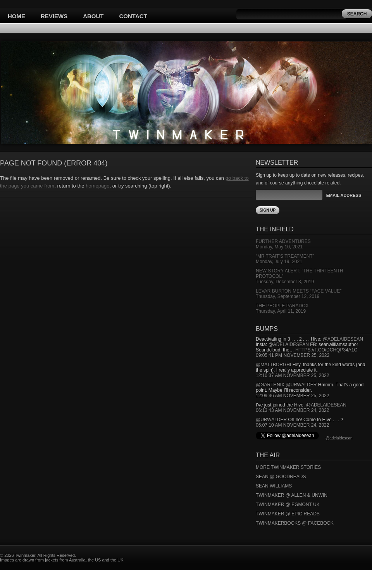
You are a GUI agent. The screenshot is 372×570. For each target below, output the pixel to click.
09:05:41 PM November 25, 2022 (292, 355)
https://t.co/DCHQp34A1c (326, 350)
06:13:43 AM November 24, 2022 (292, 410)
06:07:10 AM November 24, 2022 (292, 425)
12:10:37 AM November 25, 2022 (292, 375)
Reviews (54, 16)
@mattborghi (273, 364)
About (93, 16)
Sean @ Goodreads (281, 476)
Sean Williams (274, 486)
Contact (133, 16)
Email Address (343, 195)
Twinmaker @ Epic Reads (288, 514)
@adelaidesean (343, 339)
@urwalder (301, 384)
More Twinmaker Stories (288, 467)
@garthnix (270, 384)
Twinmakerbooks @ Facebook (295, 523)
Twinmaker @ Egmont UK (288, 504)
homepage (97, 186)
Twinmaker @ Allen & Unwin (291, 495)
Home (16, 16)
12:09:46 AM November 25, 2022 (292, 395)
